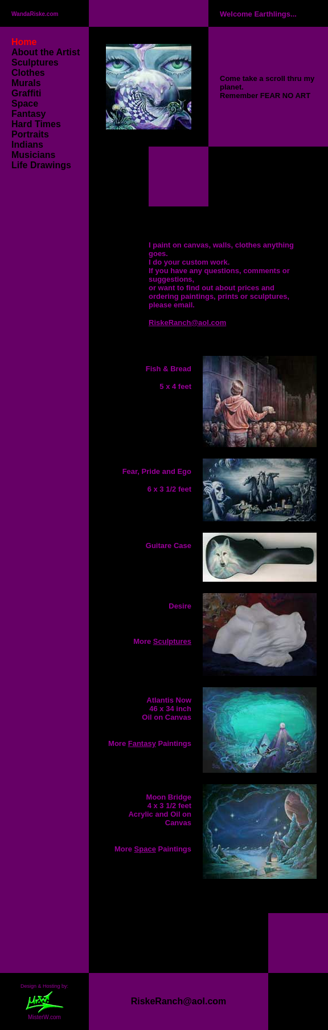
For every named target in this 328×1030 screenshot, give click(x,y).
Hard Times (36, 124)
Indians (27, 144)
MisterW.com (44, 1018)
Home (23, 42)
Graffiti (26, 93)
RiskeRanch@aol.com (187, 322)
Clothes (28, 73)
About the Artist (47, 52)
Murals (26, 83)
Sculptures (35, 62)
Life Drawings (41, 165)
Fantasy (28, 114)
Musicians (33, 155)
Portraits (30, 134)
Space (24, 103)
